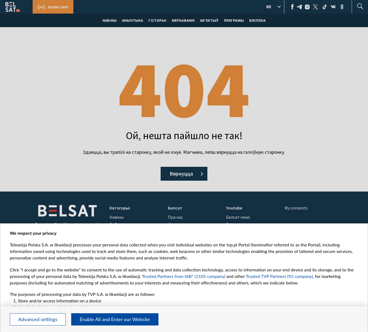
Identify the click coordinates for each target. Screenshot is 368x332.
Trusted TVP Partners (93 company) (279, 276)
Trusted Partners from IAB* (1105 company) (183, 276)
